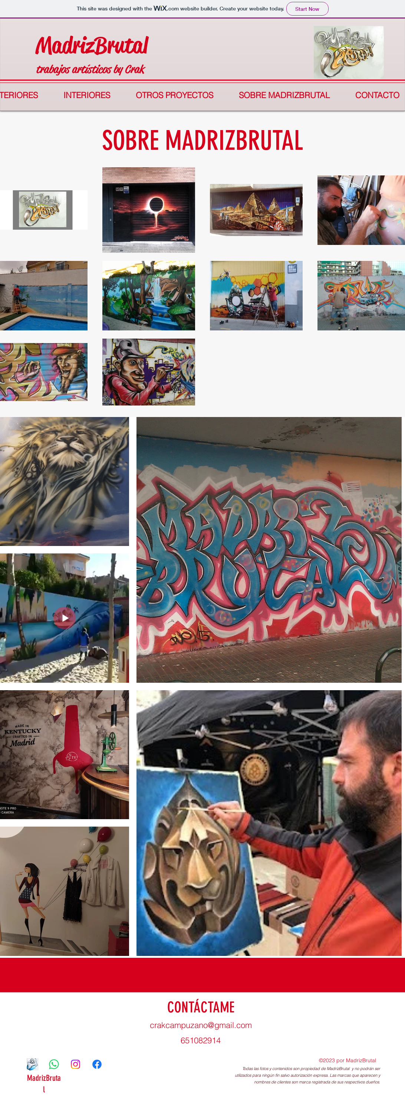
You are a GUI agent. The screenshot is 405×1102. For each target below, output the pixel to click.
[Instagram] (75, 1064)
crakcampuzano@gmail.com (201, 1025)
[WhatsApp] (54, 1064)
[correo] (32, 1064)
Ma (49, 45)
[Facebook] (97, 1064)
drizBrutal (105, 45)
